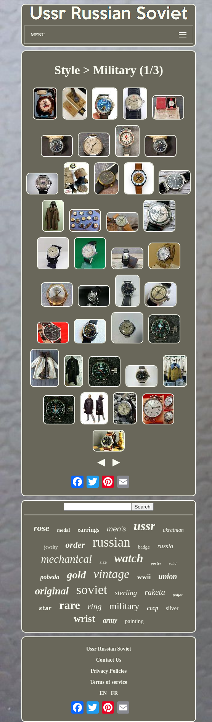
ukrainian (173, 530)
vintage (111, 574)
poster (156, 563)
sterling (126, 593)
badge (144, 547)
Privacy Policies (109, 671)
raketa (155, 592)
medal (63, 530)
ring (95, 606)
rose (41, 528)
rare (69, 605)
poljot (178, 594)
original (52, 591)
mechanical (66, 559)
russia (165, 546)
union (168, 576)
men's (116, 529)
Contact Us (109, 660)
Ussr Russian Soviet (108, 649)
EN (103, 693)
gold (76, 575)
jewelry (51, 547)
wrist (84, 618)
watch (128, 558)
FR (114, 693)
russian (111, 542)
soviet (91, 590)
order (75, 545)
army (110, 620)
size (103, 562)
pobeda (49, 577)
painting (134, 621)
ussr (144, 526)
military (124, 606)
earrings (88, 529)
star (45, 608)
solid (172, 563)
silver (172, 608)
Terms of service (108, 682)
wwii (144, 577)
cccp (152, 608)
